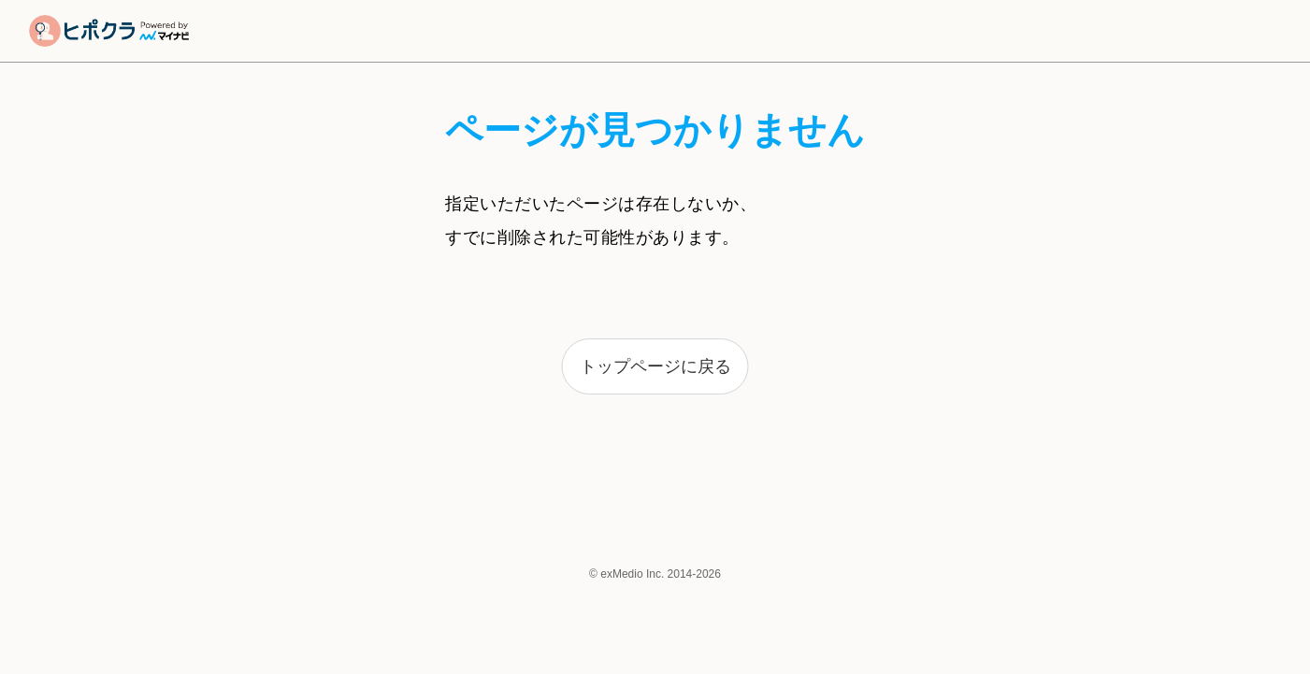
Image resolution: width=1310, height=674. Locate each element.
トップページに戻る (655, 366)
